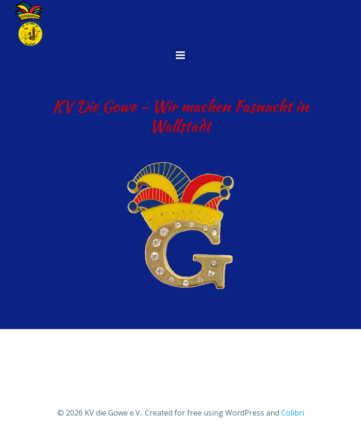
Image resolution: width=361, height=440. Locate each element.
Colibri (292, 413)
